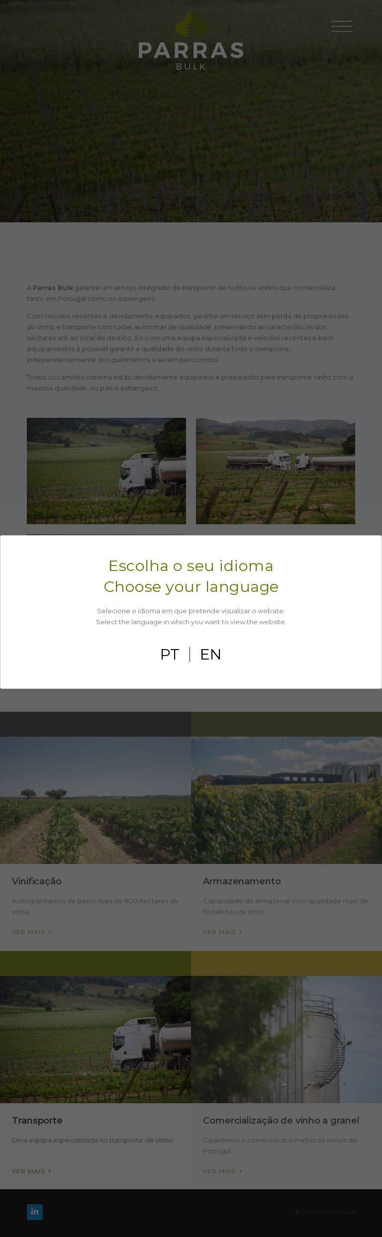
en (211, 654)
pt (170, 654)
